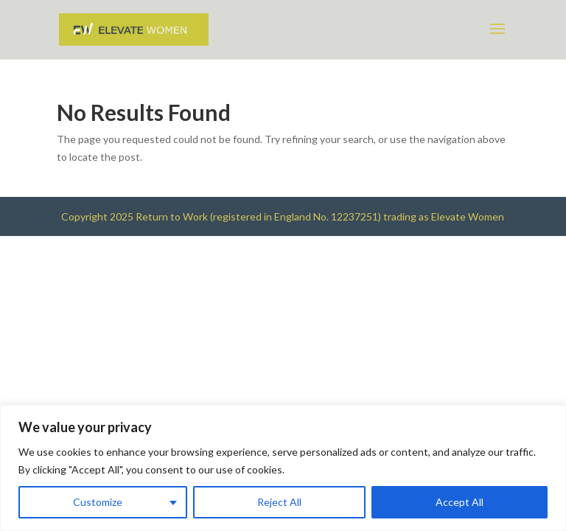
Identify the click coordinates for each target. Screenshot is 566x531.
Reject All (279, 502)
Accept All (459, 502)
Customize (97, 502)
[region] (283, 468)
